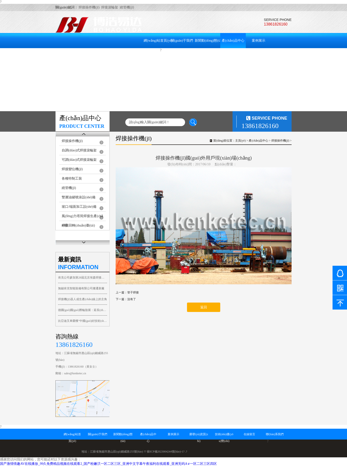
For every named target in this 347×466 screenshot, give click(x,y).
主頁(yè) (240, 140)
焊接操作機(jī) (72, 141)
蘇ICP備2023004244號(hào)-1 (165, 451)
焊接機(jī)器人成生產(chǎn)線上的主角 (82, 299)
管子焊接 (133, 292)
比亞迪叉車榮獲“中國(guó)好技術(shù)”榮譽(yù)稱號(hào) (82, 321)
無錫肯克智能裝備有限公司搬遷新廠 (81, 288)
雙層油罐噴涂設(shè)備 (78, 197)
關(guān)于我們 (182, 40)
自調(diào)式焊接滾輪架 (79, 150)
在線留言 (121, 56)
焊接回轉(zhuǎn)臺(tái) (78, 225)
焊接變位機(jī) (72, 169)
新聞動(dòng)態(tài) (209, 40)
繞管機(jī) (69, 188)
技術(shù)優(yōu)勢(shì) (100, 56)
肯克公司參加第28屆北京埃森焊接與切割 (82, 277)
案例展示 (258, 40)
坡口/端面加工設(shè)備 (79, 206)
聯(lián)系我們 (147, 56)
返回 (203, 307)
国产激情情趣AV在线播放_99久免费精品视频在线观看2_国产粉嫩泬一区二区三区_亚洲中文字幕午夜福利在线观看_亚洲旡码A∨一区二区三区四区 (108, 464)
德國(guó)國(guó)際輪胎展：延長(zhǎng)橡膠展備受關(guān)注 (82, 310)
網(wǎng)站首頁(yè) (158, 40)
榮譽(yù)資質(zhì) (70, 56)
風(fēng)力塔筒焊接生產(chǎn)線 (82, 217)
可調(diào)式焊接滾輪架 (79, 160)
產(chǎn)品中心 (233, 40)
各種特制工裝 (72, 178)
